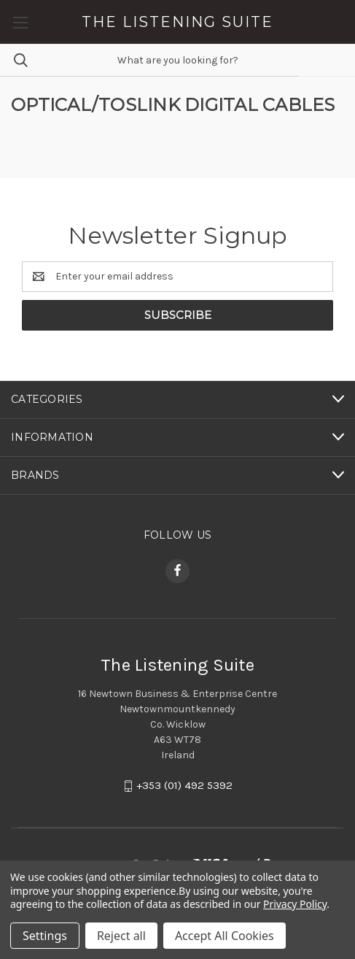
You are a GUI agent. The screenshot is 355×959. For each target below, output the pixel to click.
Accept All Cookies (224, 936)
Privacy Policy (295, 904)
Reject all (121, 936)
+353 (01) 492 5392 (184, 785)
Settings (45, 936)
